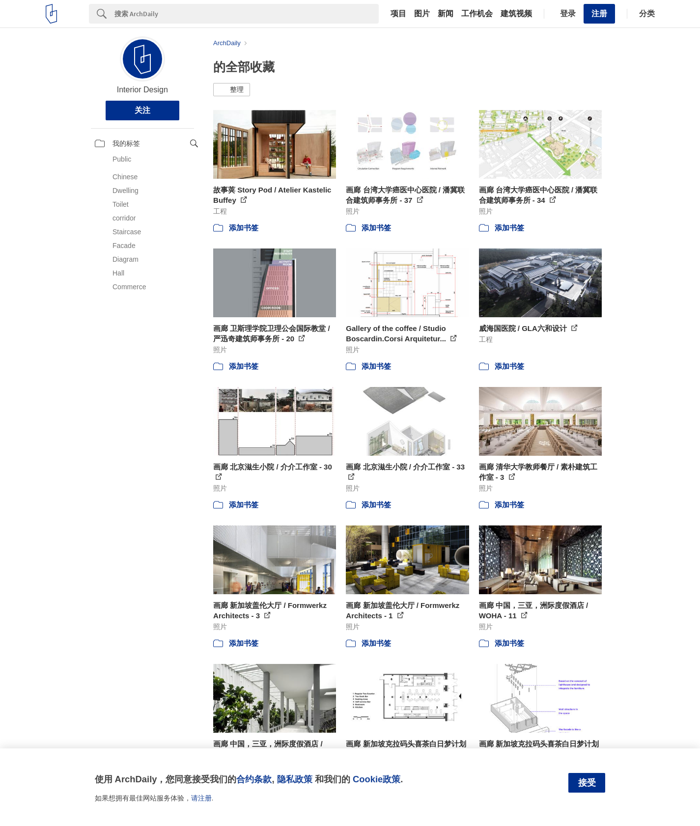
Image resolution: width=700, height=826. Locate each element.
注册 (599, 13)
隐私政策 (294, 779)
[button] (231, 90)
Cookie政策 (376, 779)
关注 (142, 110)
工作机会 (477, 14)
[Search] (246, 14)
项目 (398, 14)
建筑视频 (516, 14)
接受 (587, 783)
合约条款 (254, 779)
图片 (422, 14)
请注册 (201, 798)
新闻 (445, 14)
